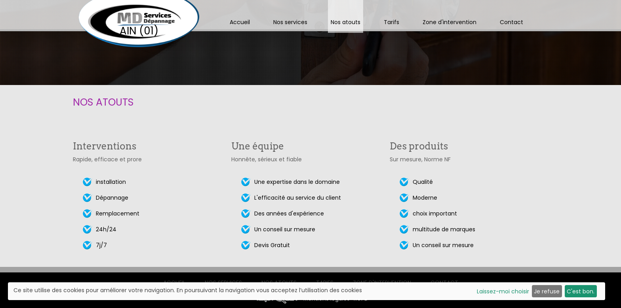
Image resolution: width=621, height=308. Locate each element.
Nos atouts (345, 22)
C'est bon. (580, 291)
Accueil (240, 22)
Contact (511, 22)
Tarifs (391, 22)
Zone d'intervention (449, 22)
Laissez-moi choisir (503, 291)
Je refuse (547, 291)
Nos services (290, 22)
